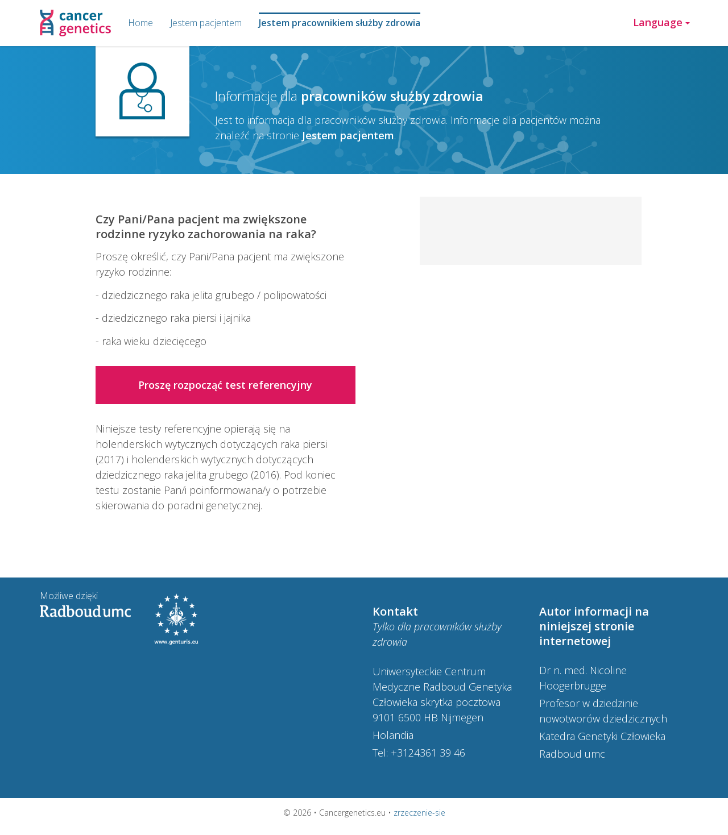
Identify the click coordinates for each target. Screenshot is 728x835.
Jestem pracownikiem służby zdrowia (339, 22)
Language (661, 22)
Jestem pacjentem (206, 22)
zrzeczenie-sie (419, 812)
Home (140, 22)
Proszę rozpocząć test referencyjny (225, 385)
